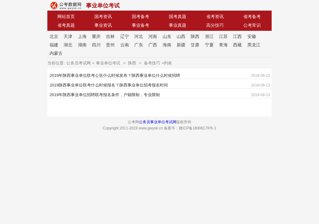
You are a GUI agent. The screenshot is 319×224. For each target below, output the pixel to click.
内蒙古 (56, 53)
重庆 (96, 36)
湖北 (68, 44)
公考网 (65, 5)
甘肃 (195, 44)
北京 (54, 36)
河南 (152, 36)
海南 (167, 44)
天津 (68, 36)
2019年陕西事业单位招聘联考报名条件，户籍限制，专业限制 (105, 94)
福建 (54, 44)
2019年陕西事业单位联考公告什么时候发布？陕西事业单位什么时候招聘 (115, 75)
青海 (223, 44)
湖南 (82, 44)
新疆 (181, 44)
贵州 (110, 44)
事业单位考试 (103, 5)
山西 (181, 36)
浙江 (209, 36)
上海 (82, 36)
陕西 (195, 36)
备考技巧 (152, 63)
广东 (138, 44)
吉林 (110, 36)
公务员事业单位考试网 (157, 122)
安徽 (251, 36)
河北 (138, 36)
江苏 (223, 36)
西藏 (237, 44)
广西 (152, 44)
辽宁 (124, 36)
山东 (167, 36)
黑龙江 (253, 44)
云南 (124, 44)
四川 (96, 44)
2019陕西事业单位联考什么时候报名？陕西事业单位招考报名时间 (109, 85)
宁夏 (209, 44)
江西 (237, 36)
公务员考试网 (78, 63)
